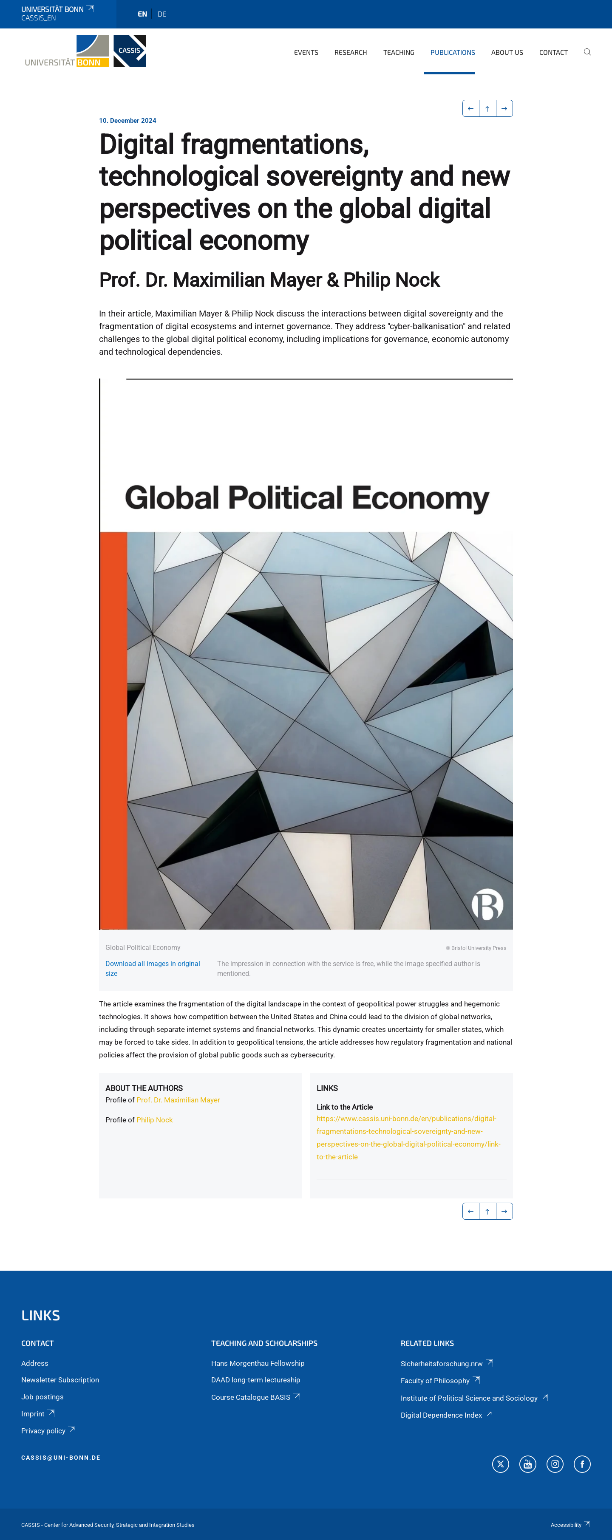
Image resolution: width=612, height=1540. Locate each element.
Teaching (398, 52)
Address (34, 1363)
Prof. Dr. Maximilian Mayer (178, 1100)
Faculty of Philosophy (441, 1380)
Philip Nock (154, 1120)
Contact (553, 52)
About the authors (144, 1088)
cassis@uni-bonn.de (61, 1457)
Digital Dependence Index (447, 1415)
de (162, 13)
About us (507, 52)
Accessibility (571, 1525)
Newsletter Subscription (60, 1380)
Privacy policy (49, 1431)
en (142, 13)
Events (306, 52)
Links (327, 1088)
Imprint (38, 1414)
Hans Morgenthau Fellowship (258, 1363)
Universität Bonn (58, 9)
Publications (453, 52)
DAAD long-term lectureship (255, 1380)
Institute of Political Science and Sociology (475, 1398)
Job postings (42, 1397)
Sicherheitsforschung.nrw (447, 1363)
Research (350, 52)
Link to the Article (345, 1107)
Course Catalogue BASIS (256, 1397)
